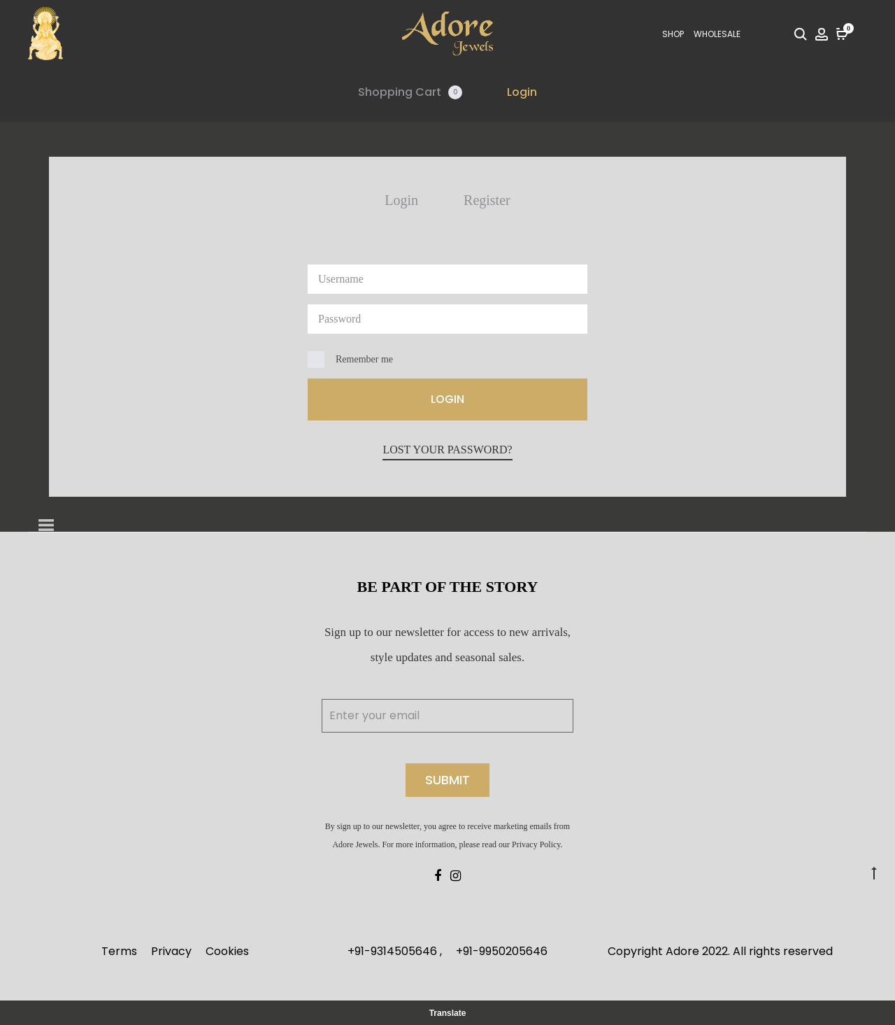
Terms (119, 951)
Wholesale (717, 34)
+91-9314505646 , (395, 951)
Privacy (171, 951)
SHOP (673, 34)
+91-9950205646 (501, 951)
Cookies (227, 951)
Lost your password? (447, 449)
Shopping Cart (410, 92)
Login (522, 92)
